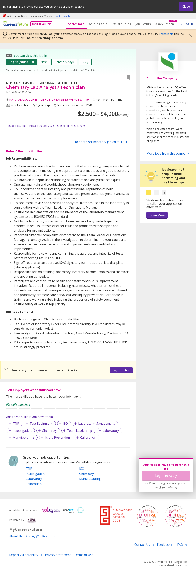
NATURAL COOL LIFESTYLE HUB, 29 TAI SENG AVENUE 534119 (49, 99)
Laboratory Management (96, 423)
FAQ (182, 544)
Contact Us (144, 544)
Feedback (165, 544)
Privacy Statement (58, 554)
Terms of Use (83, 554)
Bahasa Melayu (64, 62)
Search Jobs (76, 24)
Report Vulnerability (25, 554)
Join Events (143, 24)
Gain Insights (98, 24)
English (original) (19, 62)
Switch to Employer (41, 23)
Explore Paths (121, 24)
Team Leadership (79, 431)
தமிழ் (85, 62)
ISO (65, 423)
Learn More (157, 215)
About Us (16, 536)
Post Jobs (49, 536)
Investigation (22, 431)
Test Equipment (41, 423)
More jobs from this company (167, 153)
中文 (44, 62)
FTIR (16, 423)
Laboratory (111, 431)
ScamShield (166, 34)
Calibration (88, 437)
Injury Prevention (57, 437)
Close (186, 6)
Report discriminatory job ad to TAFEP (102, 142)
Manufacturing (23, 437)
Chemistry (49, 431)
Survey (32, 536)
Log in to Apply (166, 476)
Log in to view (121, 370)
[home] (15, 23)
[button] (189, 36)
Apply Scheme (166, 23)
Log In (188, 24)
